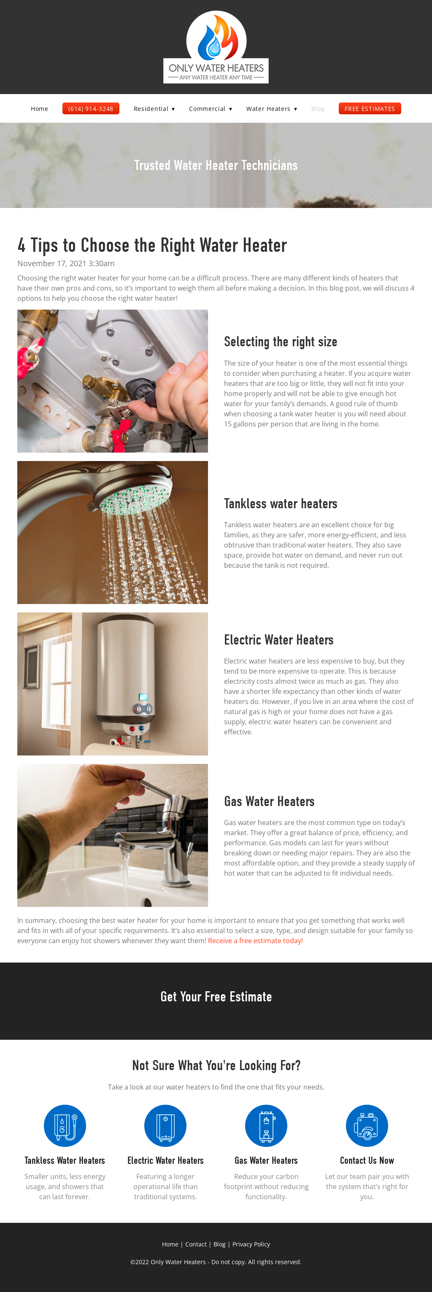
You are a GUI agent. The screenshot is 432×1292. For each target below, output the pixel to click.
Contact (196, 1244)
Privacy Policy (251, 1244)
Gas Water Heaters (266, 1160)
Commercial (210, 109)
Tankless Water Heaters (64, 1160)
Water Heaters (271, 109)
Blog (318, 109)
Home (40, 109)
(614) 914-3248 (90, 109)
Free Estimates (370, 109)
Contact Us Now (367, 1160)
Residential (154, 109)
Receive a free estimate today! (255, 940)
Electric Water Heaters (165, 1160)
